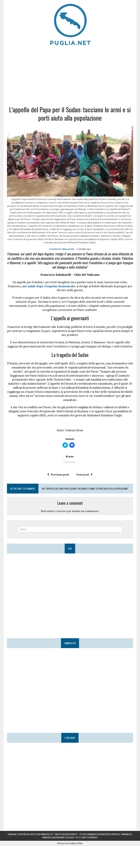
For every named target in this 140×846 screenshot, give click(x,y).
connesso (61, 511)
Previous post (58, 474)
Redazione (68, 249)
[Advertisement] (70, 75)
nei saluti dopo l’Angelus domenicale (48, 286)
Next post (84, 474)
